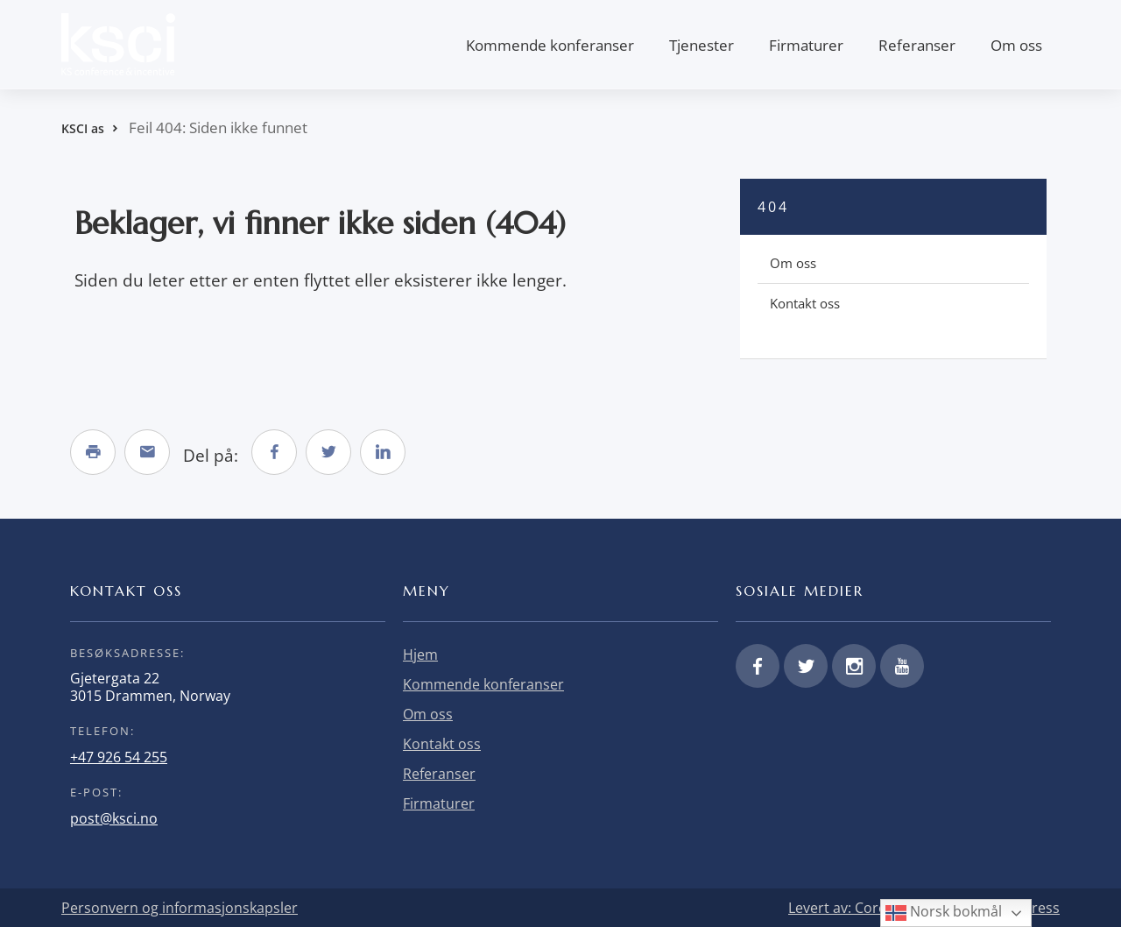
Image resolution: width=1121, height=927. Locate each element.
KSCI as (82, 128)
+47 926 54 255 (118, 757)
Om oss (1016, 45)
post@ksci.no (114, 818)
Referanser (916, 45)
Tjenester (701, 45)
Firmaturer (806, 45)
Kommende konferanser (550, 45)
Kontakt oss (805, 303)
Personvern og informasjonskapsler (179, 907)
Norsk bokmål (943, 912)
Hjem (420, 654)
